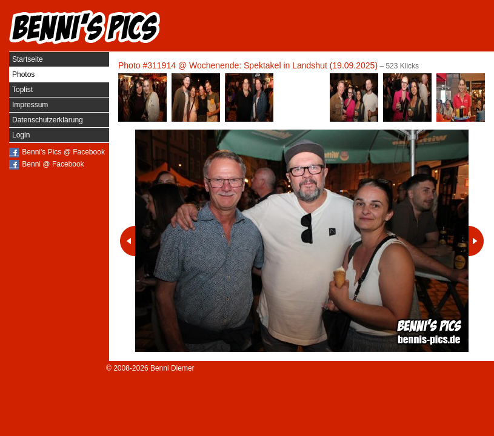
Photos (23, 74)
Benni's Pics (85, 27)
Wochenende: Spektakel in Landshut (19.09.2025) (283, 65)
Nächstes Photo (476, 241)
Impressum (30, 105)
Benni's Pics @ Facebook (63, 152)
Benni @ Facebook (53, 164)
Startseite (27, 59)
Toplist (22, 89)
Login (21, 135)
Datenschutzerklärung (47, 120)
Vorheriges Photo (127, 241)
